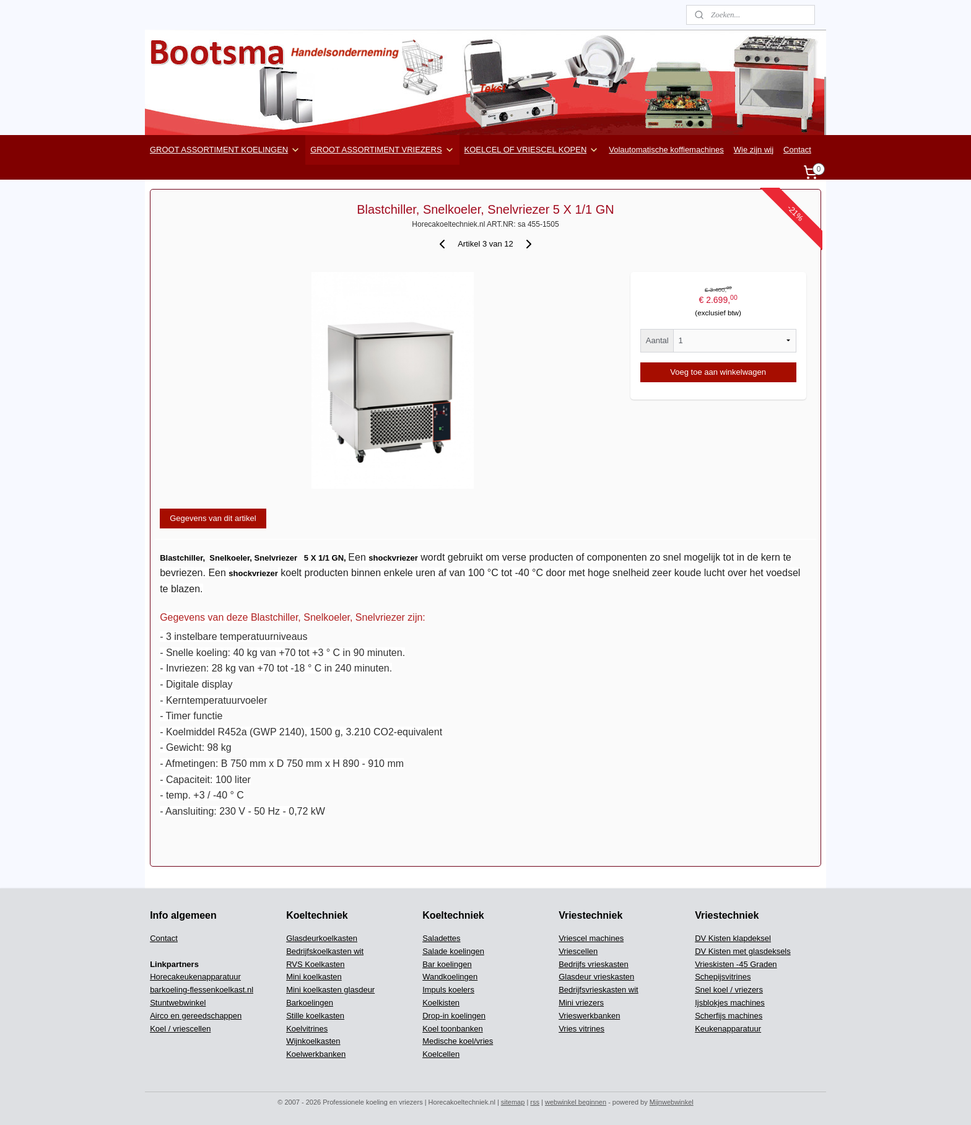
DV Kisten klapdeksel (733, 938)
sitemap (513, 1102)
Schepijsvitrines (723, 976)
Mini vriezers (581, 1002)
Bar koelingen (447, 964)
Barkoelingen (309, 1002)
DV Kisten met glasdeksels (743, 951)
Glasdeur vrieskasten (596, 976)
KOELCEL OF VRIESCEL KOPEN (531, 150)
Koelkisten (440, 1002)
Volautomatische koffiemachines (666, 149)
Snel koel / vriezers (729, 989)
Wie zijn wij (753, 149)
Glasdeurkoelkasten (321, 938)
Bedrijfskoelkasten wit (325, 951)
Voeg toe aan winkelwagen (718, 372)
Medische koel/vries (457, 1041)
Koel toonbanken (452, 1028)
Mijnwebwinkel (672, 1102)
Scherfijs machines (728, 1015)
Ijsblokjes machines (730, 1002)
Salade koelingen (453, 951)
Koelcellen (440, 1054)
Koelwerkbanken (316, 1054)
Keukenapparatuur (728, 1028)
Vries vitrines (581, 1028)
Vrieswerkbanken (589, 1015)
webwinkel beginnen (575, 1102)
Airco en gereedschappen (196, 1015)
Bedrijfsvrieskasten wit (598, 989)
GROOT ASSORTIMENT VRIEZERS (382, 150)
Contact (797, 149)
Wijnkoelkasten (313, 1041)
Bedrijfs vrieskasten (594, 964)
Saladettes (441, 938)
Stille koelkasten (315, 1015)
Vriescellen (578, 951)
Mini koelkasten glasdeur (330, 989)
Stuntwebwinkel (178, 1002)
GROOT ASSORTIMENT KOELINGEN (225, 150)
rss (534, 1102)
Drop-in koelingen (454, 1015)
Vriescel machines (591, 938)
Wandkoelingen (449, 976)
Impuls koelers (448, 989)
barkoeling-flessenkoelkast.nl (201, 989)
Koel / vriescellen (180, 1028)
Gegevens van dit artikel (213, 518)
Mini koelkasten (314, 976)
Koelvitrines (307, 1028)
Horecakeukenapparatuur (195, 976)
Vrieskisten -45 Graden (736, 964)
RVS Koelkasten (315, 964)
